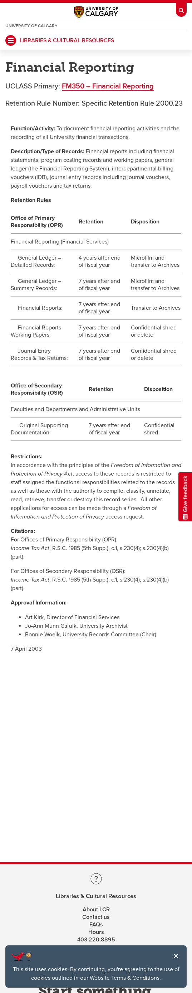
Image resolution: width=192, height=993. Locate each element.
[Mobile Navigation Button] (10, 40)
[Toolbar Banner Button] (181, 8)
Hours (96, 932)
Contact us (96, 917)
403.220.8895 (96, 940)
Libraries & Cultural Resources (96, 896)
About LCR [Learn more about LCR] (96, 909)
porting (142, 86)
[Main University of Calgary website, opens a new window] (96, 14)
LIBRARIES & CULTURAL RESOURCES (67, 40)
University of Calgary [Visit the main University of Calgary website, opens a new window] (31, 25)
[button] (176, 956)
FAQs (96, 924)
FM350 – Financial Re (96, 86)
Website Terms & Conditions (124, 978)
